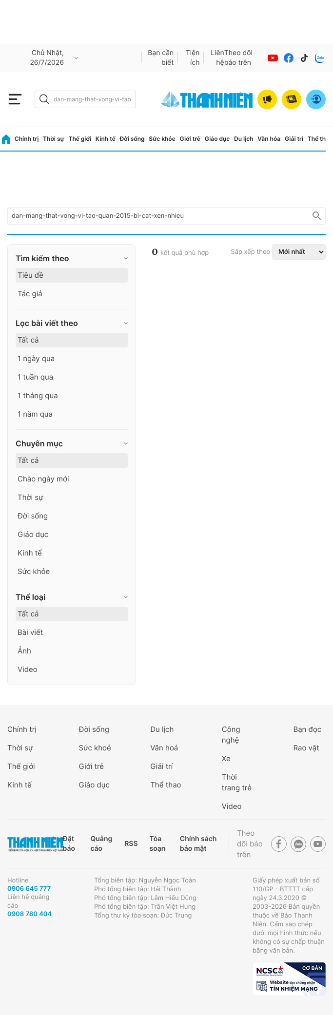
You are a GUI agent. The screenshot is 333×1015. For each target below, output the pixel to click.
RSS (130, 844)
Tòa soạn (158, 844)
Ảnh (24, 650)
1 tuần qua (35, 377)
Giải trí (294, 138)
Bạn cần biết (161, 57)
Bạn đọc (307, 729)
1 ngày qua (36, 358)
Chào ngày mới (43, 478)
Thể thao (320, 138)
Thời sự (53, 138)
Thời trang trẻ (237, 782)
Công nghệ (231, 735)
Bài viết (30, 632)
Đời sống (132, 138)
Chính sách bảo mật (198, 844)
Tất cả (28, 340)
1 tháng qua (38, 395)
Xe (226, 758)
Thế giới (79, 138)
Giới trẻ (190, 138)
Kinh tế (106, 138)
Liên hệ (217, 57)
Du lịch (244, 138)
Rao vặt (306, 747)
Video (28, 669)
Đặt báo (69, 844)
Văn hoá (164, 747)
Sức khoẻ (95, 747)
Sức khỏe (162, 138)
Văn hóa (268, 138)
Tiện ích (193, 57)
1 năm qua (35, 414)
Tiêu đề (30, 275)
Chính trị (27, 138)
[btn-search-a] (44, 99)
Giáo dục (217, 138)
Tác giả (30, 293)
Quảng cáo (101, 844)
